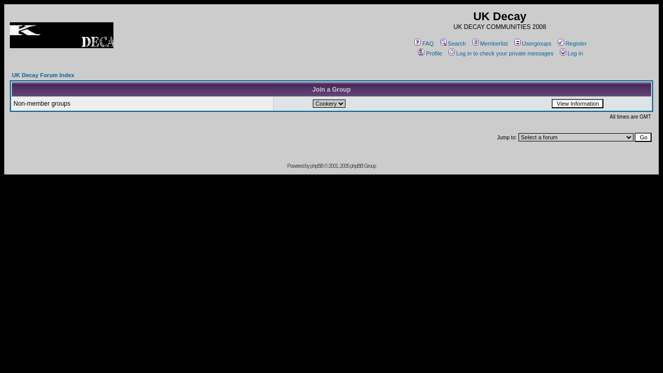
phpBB (316, 166)
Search (453, 43)
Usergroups (533, 43)
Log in (571, 53)
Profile (430, 53)
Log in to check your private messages (501, 53)
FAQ (424, 43)
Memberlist (490, 43)
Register (572, 43)
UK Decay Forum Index (43, 75)
